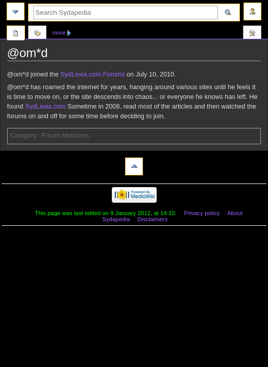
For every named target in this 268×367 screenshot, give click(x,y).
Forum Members (65, 135)
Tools (252, 34)
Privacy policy (202, 213)
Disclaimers (152, 219)
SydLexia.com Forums (92, 74)
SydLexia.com (45, 106)
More (59, 33)
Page (16, 34)
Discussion (37, 34)
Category (23, 135)
